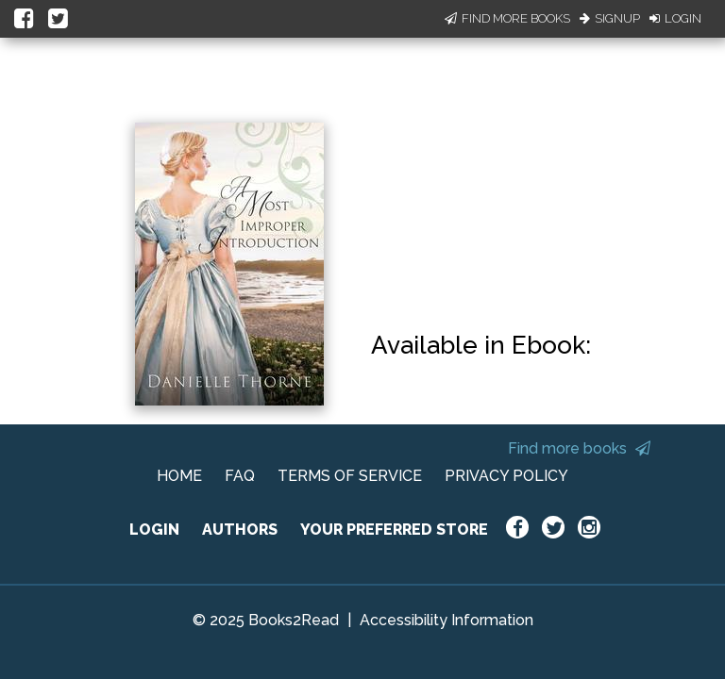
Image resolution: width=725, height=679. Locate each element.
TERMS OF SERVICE (350, 476)
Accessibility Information (446, 620)
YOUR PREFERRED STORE (394, 529)
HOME (179, 476)
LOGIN (154, 529)
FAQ (240, 476)
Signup (610, 18)
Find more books (579, 448)
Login (675, 18)
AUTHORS (240, 529)
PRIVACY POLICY (506, 476)
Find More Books (507, 18)
